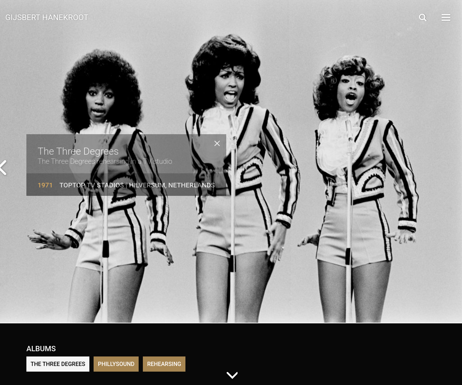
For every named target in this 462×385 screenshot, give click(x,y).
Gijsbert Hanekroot (46, 17)
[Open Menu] (445, 17)
